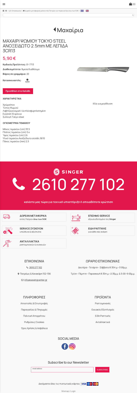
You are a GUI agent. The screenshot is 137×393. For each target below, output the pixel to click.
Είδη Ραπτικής (102, 315)
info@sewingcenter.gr (35, 279)
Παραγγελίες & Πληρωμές (34, 309)
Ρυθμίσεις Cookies (34, 322)
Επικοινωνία (15, 11)
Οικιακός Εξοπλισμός (102, 309)
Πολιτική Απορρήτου (34, 315)
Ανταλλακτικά (103, 322)
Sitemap (65, 391)
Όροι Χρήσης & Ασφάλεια (34, 328)
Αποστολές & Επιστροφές (34, 303)
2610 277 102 (69, 184)
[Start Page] (68, 4)
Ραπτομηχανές (103, 303)
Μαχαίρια (70, 30)
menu (4, 4)
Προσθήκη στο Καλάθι (18, 91)
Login (73, 391)
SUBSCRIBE (102, 370)
